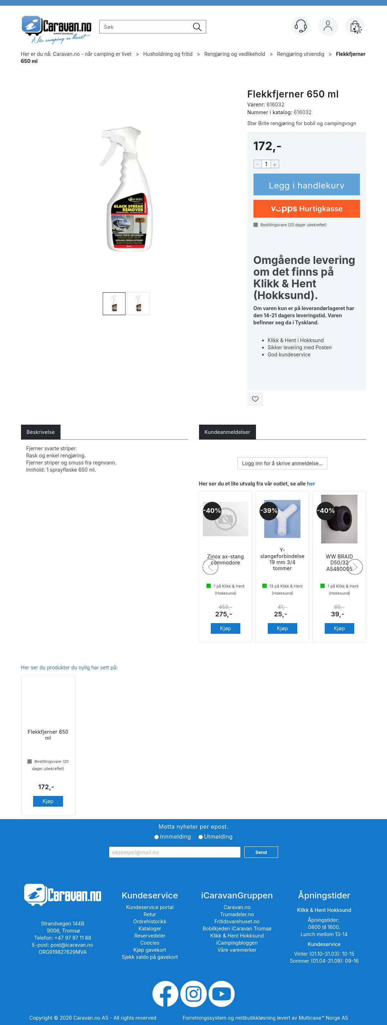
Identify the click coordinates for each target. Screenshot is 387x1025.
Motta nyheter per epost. (193, 826)
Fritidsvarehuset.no (237, 921)
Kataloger (149, 928)
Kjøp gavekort (150, 950)
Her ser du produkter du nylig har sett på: (69, 667)
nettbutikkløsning (255, 1018)
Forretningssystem (204, 1018)
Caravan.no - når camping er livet (92, 54)
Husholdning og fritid (168, 54)
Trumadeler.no (237, 914)
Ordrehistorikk (150, 921)
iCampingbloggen (237, 943)
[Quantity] (266, 164)
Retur (149, 914)
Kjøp (306, 184)
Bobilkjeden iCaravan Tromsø (237, 928)
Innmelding (175, 836)
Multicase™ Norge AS (323, 1018)
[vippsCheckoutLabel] (306, 209)
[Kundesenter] (300, 26)
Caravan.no (237, 907)
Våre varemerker (237, 950)
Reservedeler (149, 936)
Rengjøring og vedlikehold (234, 54)
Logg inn (328, 27)
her (311, 483)
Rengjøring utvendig (300, 54)
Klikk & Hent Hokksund (236, 936)
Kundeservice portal (149, 907)
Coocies (149, 943)
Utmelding (218, 836)
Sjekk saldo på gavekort (150, 957)
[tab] (41, 432)
